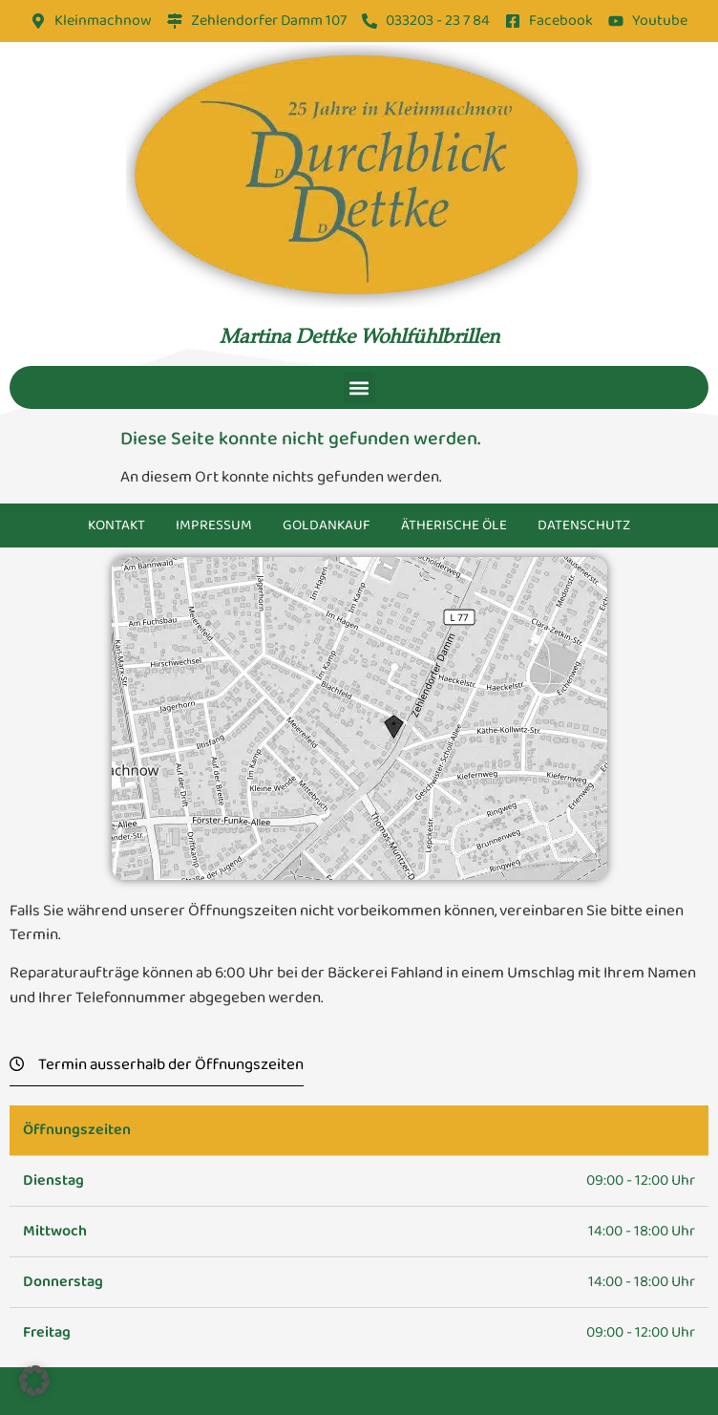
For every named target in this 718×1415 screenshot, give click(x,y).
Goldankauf (326, 525)
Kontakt (116, 525)
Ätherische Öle (454, 525)
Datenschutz (584, 525)
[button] (359, 387)
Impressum (214, 525)
